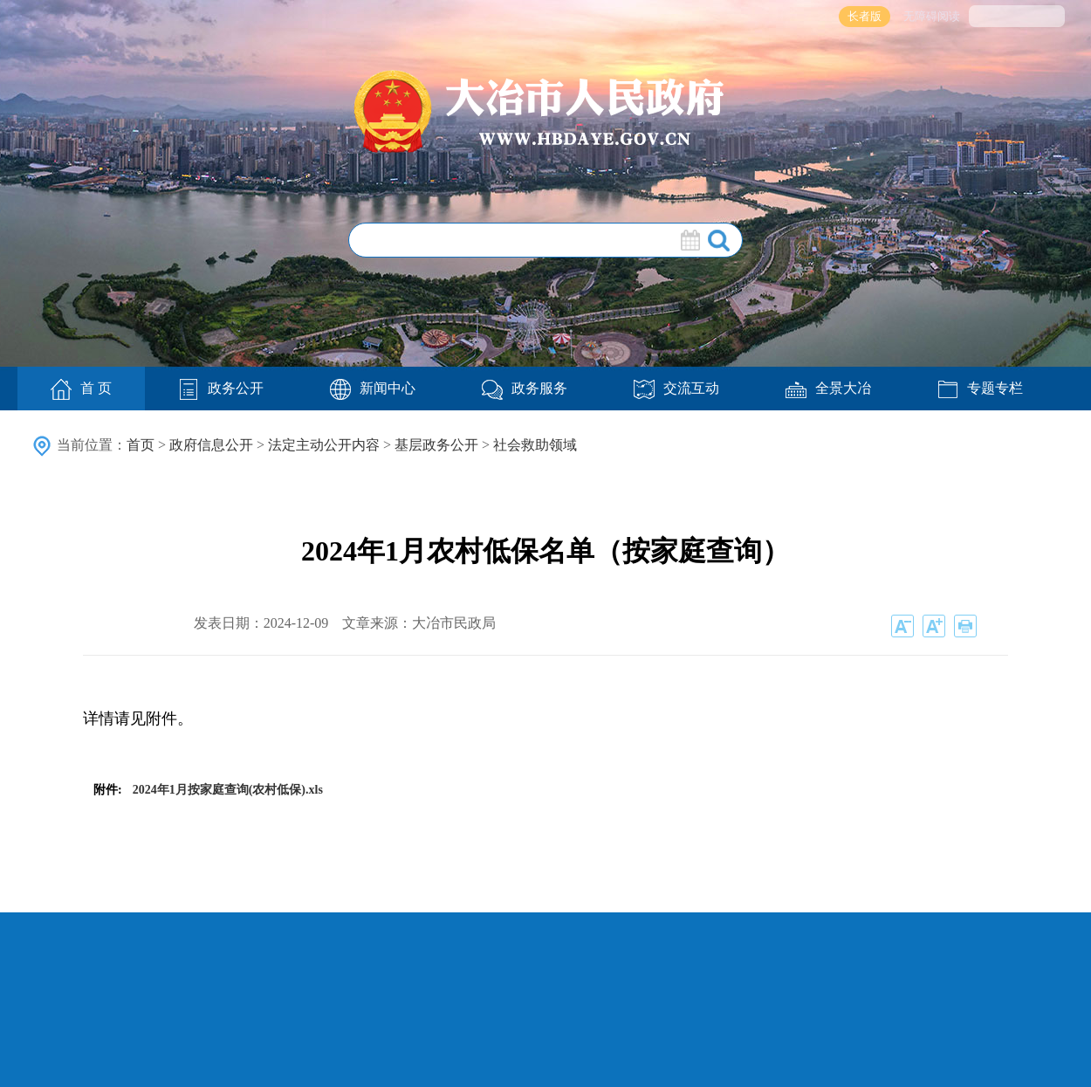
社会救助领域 (535, 444)
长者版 (864, 16)
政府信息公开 (211, 444)
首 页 (81, 389)
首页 (140, 444)
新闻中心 (372, 388)
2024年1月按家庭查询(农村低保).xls (228, 789)
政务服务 (524, 388)
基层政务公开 (436, 444)
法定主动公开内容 (324, 444)
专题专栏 (980, 388)
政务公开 (221, 388)
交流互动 (676, 388)
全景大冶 (828, 388)
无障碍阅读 (931, 16)
